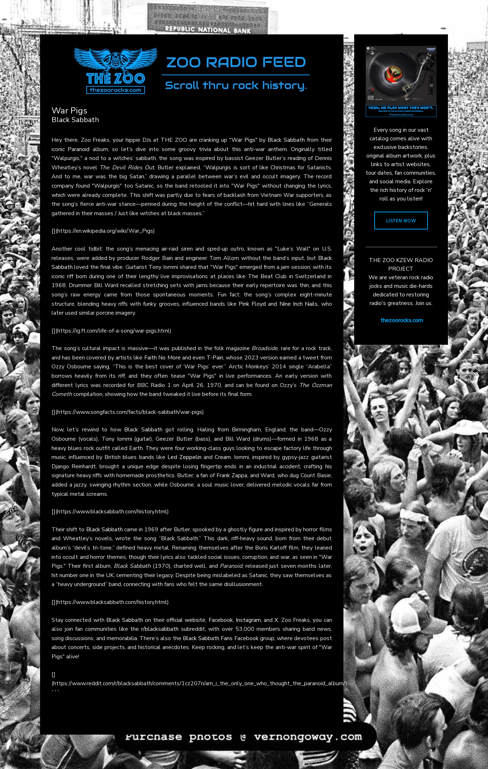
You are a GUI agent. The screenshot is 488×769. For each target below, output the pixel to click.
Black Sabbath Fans (208, 638)
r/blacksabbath (160, 629)
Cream (223, 457)
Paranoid (78, 149)
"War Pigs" (243, 140)
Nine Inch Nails (298, 304)
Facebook (221, 620)
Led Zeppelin (184, 457)
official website (185, 620)
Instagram (248, 620)
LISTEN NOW (401, 221)
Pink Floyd (252, 304)
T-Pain (214, 358)
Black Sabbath (286, 140)
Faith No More (162, 358)
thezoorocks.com (401, 320)
